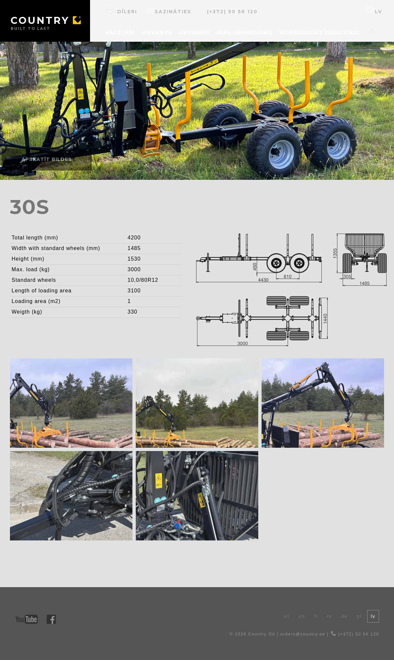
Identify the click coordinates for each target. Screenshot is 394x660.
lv (374, 11)
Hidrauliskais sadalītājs (320, 33)
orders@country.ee (302, 634)
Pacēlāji (120, 33)
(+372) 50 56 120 (228, 11)
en (302, 616)
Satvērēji (194, 33)
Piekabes (157, 33)
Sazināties (168, 11)
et (287, 616)
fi (316, 616)
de (344, 616)
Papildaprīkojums (244, 33)
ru (329, 616)
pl (359, 616)
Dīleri (121, 11)
